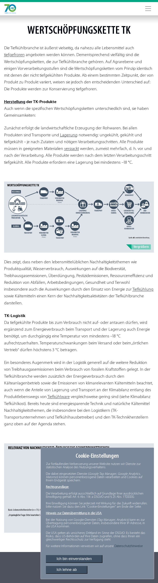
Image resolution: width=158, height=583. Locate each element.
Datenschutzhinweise (128, 546)
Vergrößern (141, 247)
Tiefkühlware (59, 397)
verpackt (71, 149)
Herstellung (14, 102)
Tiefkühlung (142, 289)
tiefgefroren (14, 55)
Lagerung (69, 135)
